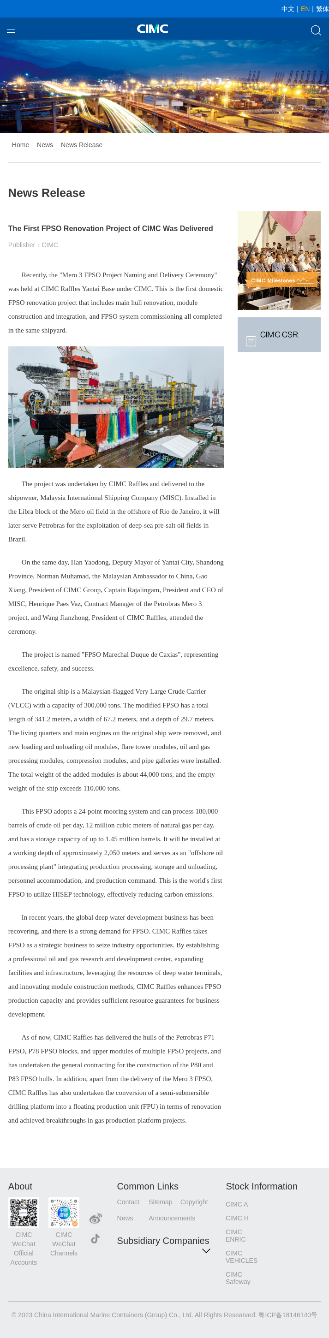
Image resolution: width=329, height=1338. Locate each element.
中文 (287, 8)
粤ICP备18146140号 (287, 1315)
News (45, 145)
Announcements (164, 1218)
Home (20, 145)
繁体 (322, 8)
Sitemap (160, 1202)
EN (305, 8)
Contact (128, 1202)
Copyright (194, 1202)
